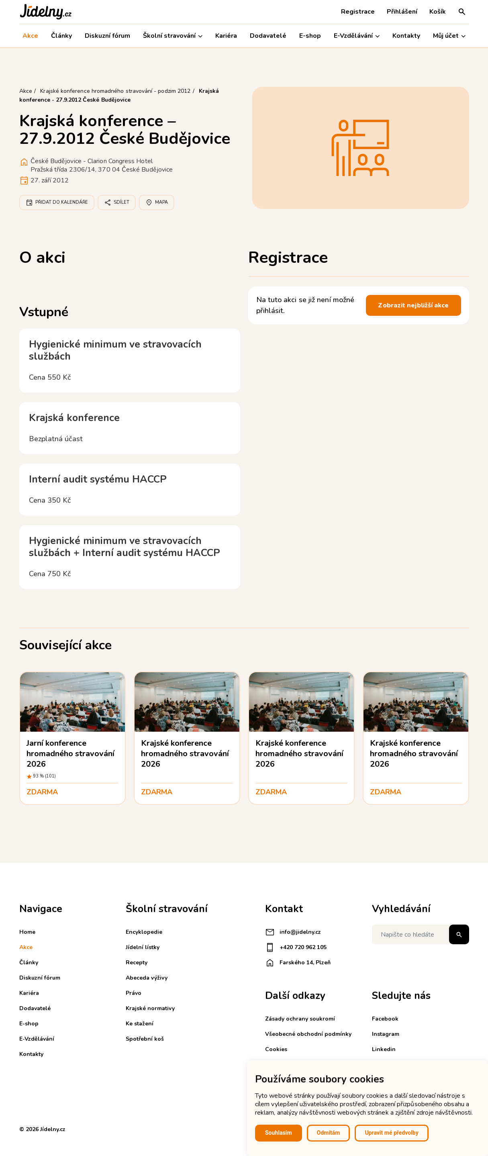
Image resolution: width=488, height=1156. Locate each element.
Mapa (156, 202)
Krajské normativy (150, 1008)
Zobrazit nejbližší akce (413, 305)
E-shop (310, 35)
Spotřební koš (145, 1039)
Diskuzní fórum (107, 35)
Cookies (276, 1049)
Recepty (136, 962)
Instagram (385, 1034)
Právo (133, 993)
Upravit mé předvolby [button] (391, 1132)
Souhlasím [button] (278, 1132)
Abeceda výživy (146, 978)
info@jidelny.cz (293, 932)
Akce (30, 35)
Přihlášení (402, 11)
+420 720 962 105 (296, 947)
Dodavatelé (268, 35)
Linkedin (384, 1049)
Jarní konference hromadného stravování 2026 (71, 753)
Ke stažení (139, 1023)
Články (61, 35)
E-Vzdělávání (357, 36)
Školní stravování (172, 36)
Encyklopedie (144, 932)
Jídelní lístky (142, 947)
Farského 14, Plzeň (298, 963)
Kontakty (406, 35)
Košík (437, 11)
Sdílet (116, 202)
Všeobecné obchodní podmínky (308, 1034)
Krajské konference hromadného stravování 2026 (185, 753)
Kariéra (226, 35)
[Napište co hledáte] (420, 934)
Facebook (385, 1019)
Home (27, 932)
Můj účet (449, 36)
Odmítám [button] (328, 1132)
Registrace (358, 11)
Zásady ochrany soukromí (300, 1019)
